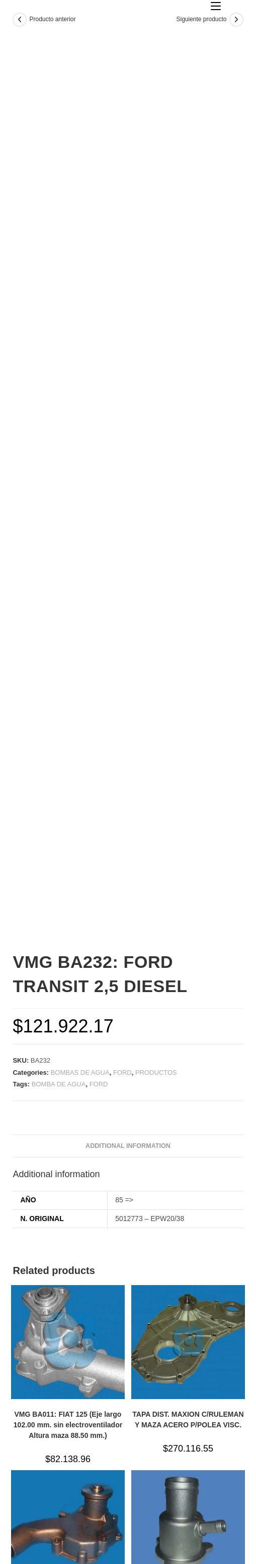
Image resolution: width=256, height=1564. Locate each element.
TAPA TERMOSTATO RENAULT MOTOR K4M (188, 1437)
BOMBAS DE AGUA (80, 905)
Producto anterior (52, 19)
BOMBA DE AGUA (59, 916)
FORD (122, 905)
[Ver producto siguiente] (236, 20)
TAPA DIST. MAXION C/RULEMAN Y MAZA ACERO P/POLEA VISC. (187, 1252)
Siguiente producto (201, 19)
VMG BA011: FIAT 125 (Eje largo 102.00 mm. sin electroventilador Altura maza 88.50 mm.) (68, 1257)
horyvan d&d (180, 1553)
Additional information (128, 978)
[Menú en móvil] (216, 6)
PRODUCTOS (156, 905)
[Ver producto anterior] (20, 20)
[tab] (128, 978)
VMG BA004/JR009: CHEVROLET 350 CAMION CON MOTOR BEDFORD (68, 1442)
